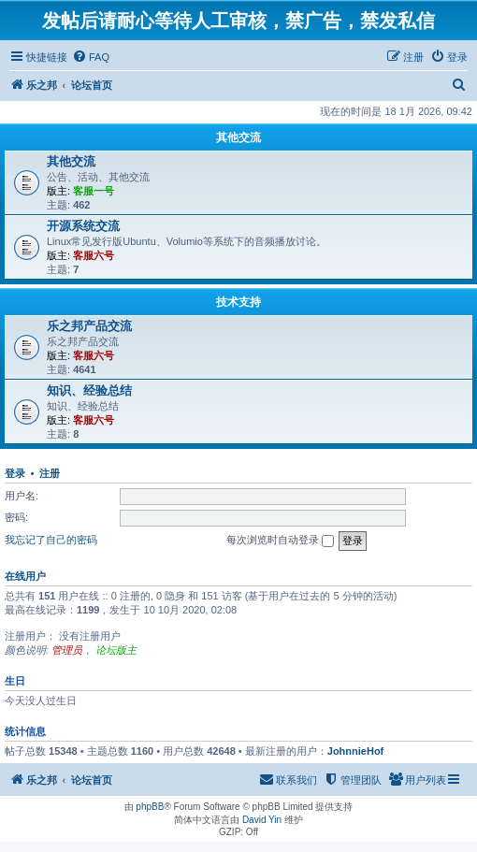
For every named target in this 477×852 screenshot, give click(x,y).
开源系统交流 (83, 226)
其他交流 (238, 137)
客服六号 (93, 255)
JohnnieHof (355, 751)
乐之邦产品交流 (89, 326)
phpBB (150, 806)
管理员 (66, 650)
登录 (15, 473)
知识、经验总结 (89, 390)
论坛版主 (116, 650)
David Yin (262, 820)
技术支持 (238, 302)
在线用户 (25, 576)
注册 (49, 473)
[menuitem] (90, 57)
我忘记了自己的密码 (51, 539)
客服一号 (93, 190)
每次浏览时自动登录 (280, 540)
